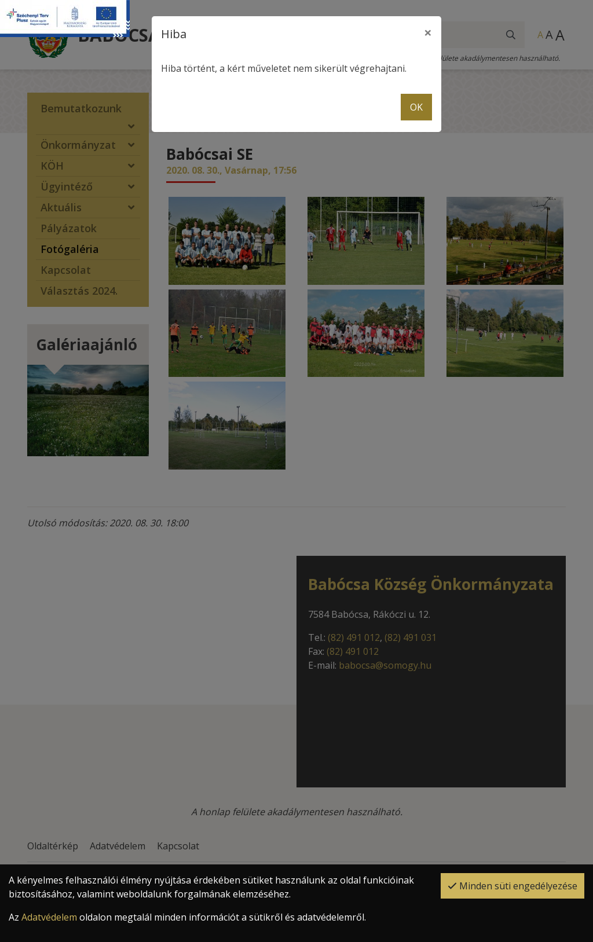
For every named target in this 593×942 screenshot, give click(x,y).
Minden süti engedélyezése (512, 885)
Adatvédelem (49, 917)
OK (416, 107)
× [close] (428, 32)
